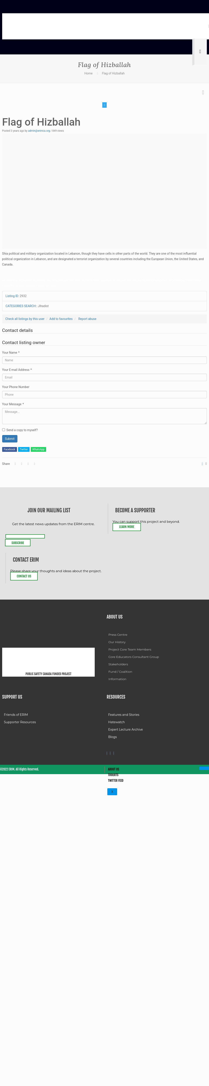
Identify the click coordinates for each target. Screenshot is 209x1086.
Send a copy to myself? (20, 430)
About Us (113, 769)
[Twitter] (113, 753)
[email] (25, 536)
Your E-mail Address (17, 370)
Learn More (126, 527)
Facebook (9, 449)
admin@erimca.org (39, 130)
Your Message (13, 404)
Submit (10, 438)
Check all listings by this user (25, 319)
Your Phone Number (15, 387)
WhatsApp (38, 449)
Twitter (24, 449)
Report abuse (87, 319)
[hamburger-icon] (204, 768)
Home (88, 73)
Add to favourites (60, 319)
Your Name (11, 352)
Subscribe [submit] (18, 543)
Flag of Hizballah (113, 73)
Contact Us (24, 576)
